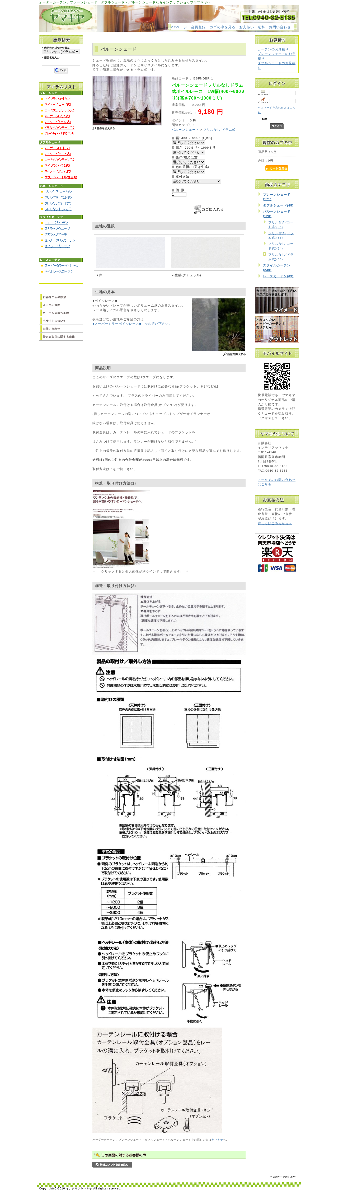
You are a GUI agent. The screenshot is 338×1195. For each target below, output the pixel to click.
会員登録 (198, 27)
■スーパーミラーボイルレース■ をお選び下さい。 (132, 323)
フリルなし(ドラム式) (220, 129)
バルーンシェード (185, 129)
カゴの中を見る (223, 27)
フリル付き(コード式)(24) (281, 224)
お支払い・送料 (252, 27)
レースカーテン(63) (278, 276)
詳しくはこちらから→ (275, 523)
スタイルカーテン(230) (276, 267)
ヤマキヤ (217, 1139)
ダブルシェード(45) (278, 205)
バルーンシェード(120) (276, 214)
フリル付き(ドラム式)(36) (281, 235)
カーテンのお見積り (273, 49)
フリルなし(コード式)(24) (281, 246)
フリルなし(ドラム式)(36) (281, 257)
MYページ (179, 27)
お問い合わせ (280, 27)
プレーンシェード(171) (276, 197)
